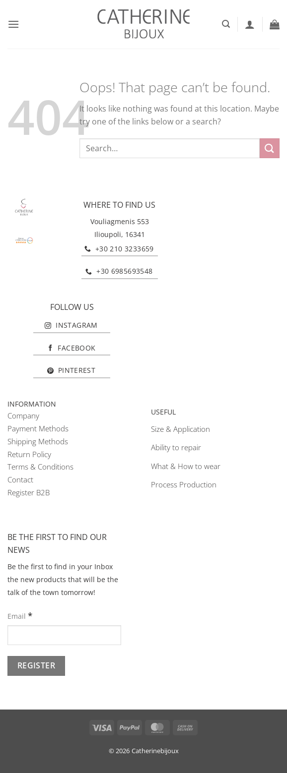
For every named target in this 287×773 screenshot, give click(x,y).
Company (23, 415)
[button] (13, 24)
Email (19, 615)
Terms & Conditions (40, 467)
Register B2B (28, 492)
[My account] (250, 24)
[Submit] (270, 148)
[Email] (64, 635)
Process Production (183, 484)
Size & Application (180, 429)
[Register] (36, 665)
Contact (20, 479)
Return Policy (29, 454)
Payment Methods (38, 428)
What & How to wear (185, 466)
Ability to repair (176, 447)
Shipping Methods (37, 441)
